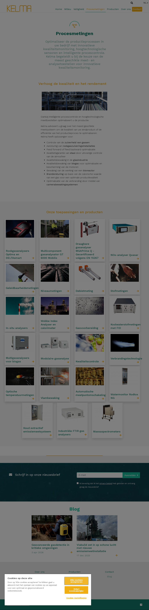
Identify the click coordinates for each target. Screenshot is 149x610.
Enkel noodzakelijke (76, 590)
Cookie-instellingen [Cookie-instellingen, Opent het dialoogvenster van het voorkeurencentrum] (76, 598)
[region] (48, 589)
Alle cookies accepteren (76, 581)
